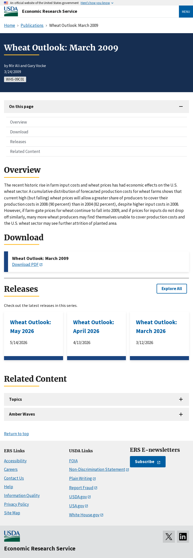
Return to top (16, 433)
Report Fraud (81, 487)
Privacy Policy (16, 504)
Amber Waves (22, 414)
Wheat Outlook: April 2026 (93, 326)
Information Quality (22, 495)
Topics (15, 399)
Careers (11, 469)
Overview (18, 122)
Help (8, 486)
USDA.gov (78, 496)
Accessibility (15, 461)
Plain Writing (80, 478)
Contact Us (14, 478)
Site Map (12, 513)
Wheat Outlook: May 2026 (30, 326)
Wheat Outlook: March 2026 (156, 326)
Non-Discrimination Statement (97, 469)
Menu (186, 11)
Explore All (172, 288)
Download (19, 132)
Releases (18, 141)
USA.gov (76, 506)
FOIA (73, 461)
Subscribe (144, 461)
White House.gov (84, 515)
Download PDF (25, 264)
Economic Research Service (49, 11)
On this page (21, 106)
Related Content (25, 151)
